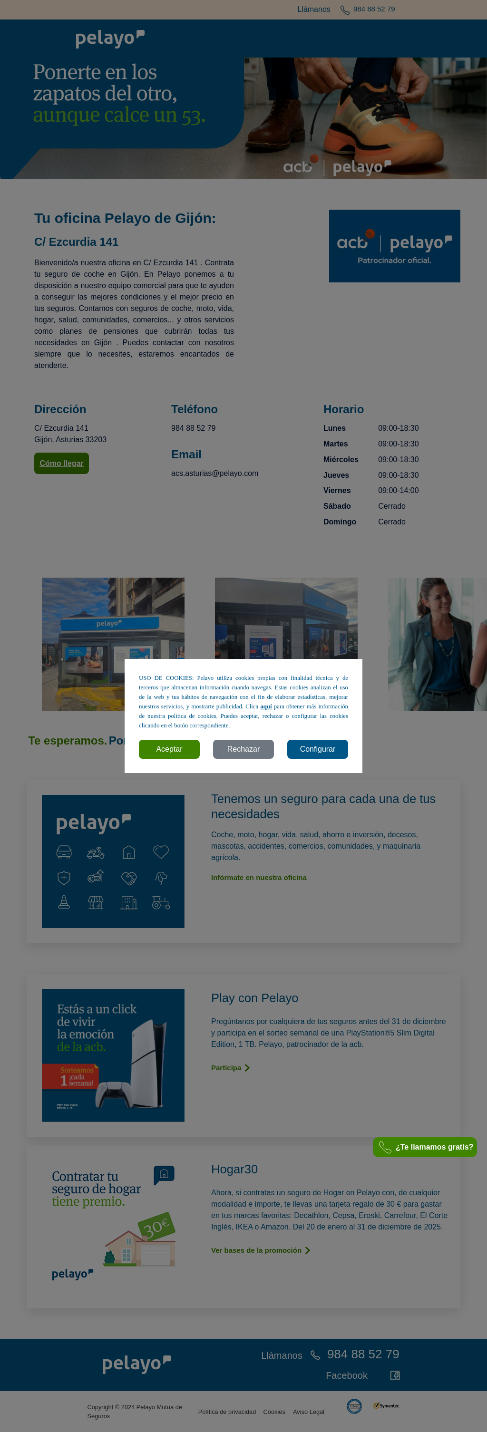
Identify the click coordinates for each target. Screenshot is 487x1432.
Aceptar (169, 749)
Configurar (318, 749)
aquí (266, 706)
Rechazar (243, 749)
